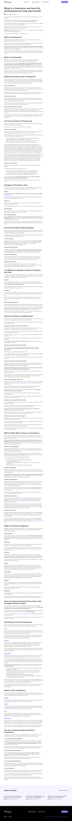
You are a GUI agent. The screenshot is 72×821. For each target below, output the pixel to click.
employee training (27, 382)
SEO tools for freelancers (22, 503)
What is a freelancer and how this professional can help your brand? (22, 9)
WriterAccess (7, 653)
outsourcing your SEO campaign (22, 613)
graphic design (21, 206)
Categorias (27, 2)
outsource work (19, 353)
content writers (29, 23)
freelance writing (7, 194)
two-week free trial (10, 726)
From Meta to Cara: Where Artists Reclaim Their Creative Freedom (12, 797)
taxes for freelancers (33, 93)
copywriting (9, 244)
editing (20, 99)
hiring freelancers (24, 322)
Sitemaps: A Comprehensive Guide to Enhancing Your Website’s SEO (57, 797)
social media (13, 573)
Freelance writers (7, 196)
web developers (26, 757)
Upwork (30, 645)
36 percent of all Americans (30, 418)
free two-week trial (8, 312)
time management (22, 450)
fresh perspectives (13, 406)
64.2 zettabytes (34, 513)
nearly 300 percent (36, 520)
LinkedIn (13, 116)
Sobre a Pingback (45, 2)
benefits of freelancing (25, 132)
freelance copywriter (32, 482)
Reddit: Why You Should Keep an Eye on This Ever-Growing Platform (35, 797)
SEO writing (22, 567)
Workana (6, 640)
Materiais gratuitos (36, 2)
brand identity (30, 548)
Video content (7, 210)
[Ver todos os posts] (67, 790)
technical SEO (20, 499)
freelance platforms (14, 426)
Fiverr (5, 628)
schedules (8, 298)
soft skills (34, 441)
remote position (22, 334)
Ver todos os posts (63, 790)
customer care (29, 170)
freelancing (29, 230)
